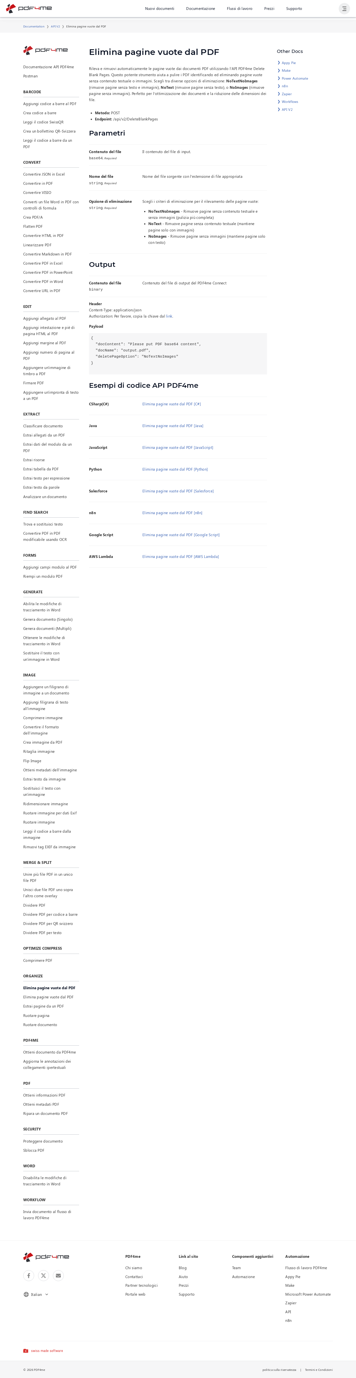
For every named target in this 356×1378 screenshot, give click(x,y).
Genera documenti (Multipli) (47, 628)
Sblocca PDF (33, 1150)
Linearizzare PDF (37, 244)
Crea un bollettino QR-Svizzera (49, 131)
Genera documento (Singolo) (48, 619)
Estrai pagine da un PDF (43, 1006)
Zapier (287, 94)
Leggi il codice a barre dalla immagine (47, 834)
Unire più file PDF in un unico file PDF (48, 877)
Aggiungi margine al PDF (44, 342)
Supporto (294, 9)
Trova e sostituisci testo (43, 524)
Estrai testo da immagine (44, 779)
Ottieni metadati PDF (41, 1104)
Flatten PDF (33, 226)
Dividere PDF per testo (42, 932)
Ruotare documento (40, 1024)
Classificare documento (43, 425)
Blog (183, 1267)
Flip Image (32, 760)
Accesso (325, 9)
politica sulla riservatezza (279, 1370)
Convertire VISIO (37, 192)
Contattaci (134, 1276)
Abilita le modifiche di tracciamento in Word (42, 606)
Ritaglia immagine (39, 751)
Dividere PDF (34, 905)
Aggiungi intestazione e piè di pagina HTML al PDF (49, 330)
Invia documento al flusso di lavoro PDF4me (47, 1214)
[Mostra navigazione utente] (344, 10)
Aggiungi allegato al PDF (44, 318)
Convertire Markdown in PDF (47, 254)
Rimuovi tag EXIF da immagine (49, 846)
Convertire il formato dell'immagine (41, 729)
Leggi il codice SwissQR (43, 121)
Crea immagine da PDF (42, 742)
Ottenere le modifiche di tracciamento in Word (44, 640)
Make (286, 70)
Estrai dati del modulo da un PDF (47, 447)
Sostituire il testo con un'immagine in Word (41, 656)
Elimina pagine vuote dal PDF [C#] (171, 402)
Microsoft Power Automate (308, 1294)
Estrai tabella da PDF (41, 468)
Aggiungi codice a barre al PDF (49, 103)
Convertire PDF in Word (43, 281)
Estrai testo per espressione (46, 478)
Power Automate (295, 78)
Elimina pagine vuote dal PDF (48, 996)
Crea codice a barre (40, 112)
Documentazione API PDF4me (48, 66)
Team (236, 1267)
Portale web (135, 1294)
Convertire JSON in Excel (44, 174)
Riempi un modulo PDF (43, 576)
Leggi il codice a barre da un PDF (47, 143)
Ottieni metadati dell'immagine (50, 769)
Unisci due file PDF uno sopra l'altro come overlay (48, 892)
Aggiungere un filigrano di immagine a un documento (46, 689)
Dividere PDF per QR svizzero (48, 923)
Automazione (243, 1276)
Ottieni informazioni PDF (44, 1095)
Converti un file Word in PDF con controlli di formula (51, 204)
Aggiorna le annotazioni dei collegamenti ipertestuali (47, 1064)
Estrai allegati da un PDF (44, 435)
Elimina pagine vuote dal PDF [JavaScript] (177, 445)
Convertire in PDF (38, 183)
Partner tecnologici (141, 1285)
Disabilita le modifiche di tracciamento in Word (45, 1180)
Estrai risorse (34, 459)
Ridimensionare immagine (45, 803)
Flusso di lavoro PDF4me (306, 1267)
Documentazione (200, 9)
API (288, 1311)
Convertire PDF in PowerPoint (47, 272)
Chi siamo (133, 1267)
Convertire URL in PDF (41, 290)
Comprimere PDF (37, 960)
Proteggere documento (43, 1141)
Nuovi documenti (159, 9)
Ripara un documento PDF (45, 1113)
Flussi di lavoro (239, 9)
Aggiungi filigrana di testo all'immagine (45, 705)
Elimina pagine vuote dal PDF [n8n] (172, 511)
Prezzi (269, 9)
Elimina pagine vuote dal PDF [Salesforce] (178, 489)
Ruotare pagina (36, 1015)
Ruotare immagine (39, 822)
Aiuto (183, 1276)
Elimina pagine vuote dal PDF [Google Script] (181, 533)
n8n (285, 86)
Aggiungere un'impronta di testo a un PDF (51, 395)
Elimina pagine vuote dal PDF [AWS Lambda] (180, 554)
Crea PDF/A (33, 217)
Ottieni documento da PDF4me (49, 1052)
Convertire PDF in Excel (43, 263)
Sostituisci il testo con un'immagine (41, 791)
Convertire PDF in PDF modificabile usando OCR (45, 536)
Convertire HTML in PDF (43, 235)
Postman (30, 75)
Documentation (33, 26)
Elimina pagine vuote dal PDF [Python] (175, 467)
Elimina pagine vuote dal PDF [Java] (173, 424)
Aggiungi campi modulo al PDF (50, 567)
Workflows (290, 101)
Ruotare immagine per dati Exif (50, 812)
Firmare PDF (33, 382)
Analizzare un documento (45, 496)
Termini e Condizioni (319, 1370)
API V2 (55, 26)
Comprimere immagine (43, 717)
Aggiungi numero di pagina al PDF (48, 355)
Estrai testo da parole (41, 487)
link (169, 314)
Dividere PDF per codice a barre (50, 914)
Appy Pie (289, 62)
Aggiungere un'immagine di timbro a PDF (47, 370)
